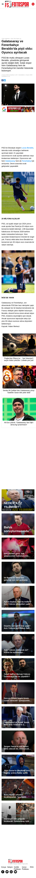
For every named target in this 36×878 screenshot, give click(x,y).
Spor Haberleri (6, 38)
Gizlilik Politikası (17, 868)
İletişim (10, 867)
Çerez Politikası (25, 868)
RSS (32, 867)
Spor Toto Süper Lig (16, 38)
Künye (3, 867)
